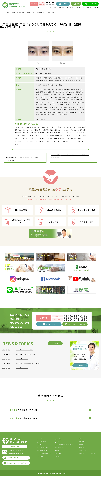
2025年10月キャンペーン (23, 388)
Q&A (55, 452)
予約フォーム (79, 438)
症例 (71, 7)
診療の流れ (78, 7)
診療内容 (61, 7)
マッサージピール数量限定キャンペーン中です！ (30, 392)
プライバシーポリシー (82, 450)
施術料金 (57, 438)
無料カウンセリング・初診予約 (16, 462)
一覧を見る (55, 372)
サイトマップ (79, 447)
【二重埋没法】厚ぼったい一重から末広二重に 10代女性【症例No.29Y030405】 (24, 159)
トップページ (42, 7)
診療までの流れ (59, 450)
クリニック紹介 (52, 7)
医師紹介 (41, 444)
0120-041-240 (49, 5)
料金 (67, 7)
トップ (4, 12)
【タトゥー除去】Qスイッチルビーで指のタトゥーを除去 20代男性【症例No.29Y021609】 (72, 156)
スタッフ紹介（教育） (45, 447)
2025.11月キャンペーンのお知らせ (26, 379)
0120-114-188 (49, 2)
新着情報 (78, 444)
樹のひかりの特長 (44, 450)
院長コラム (57, 458)
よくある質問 (87, 7)
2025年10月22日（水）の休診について (28, 383)
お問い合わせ (79, 441)
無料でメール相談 (12, 457)
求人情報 (95, 7)
